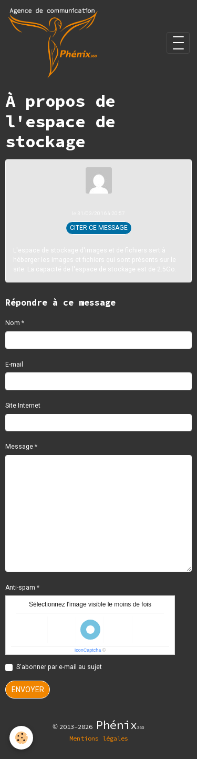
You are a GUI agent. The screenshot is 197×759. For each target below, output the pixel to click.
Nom (12, 323)
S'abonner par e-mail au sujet (59, 667)
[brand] (54, 42)
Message (19, 446)
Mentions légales (98, 738)
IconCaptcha (88, 650)
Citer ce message (99, 227)
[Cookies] (21, 738)
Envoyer (28, 689)
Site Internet (22, 405)
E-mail (14, 364)
